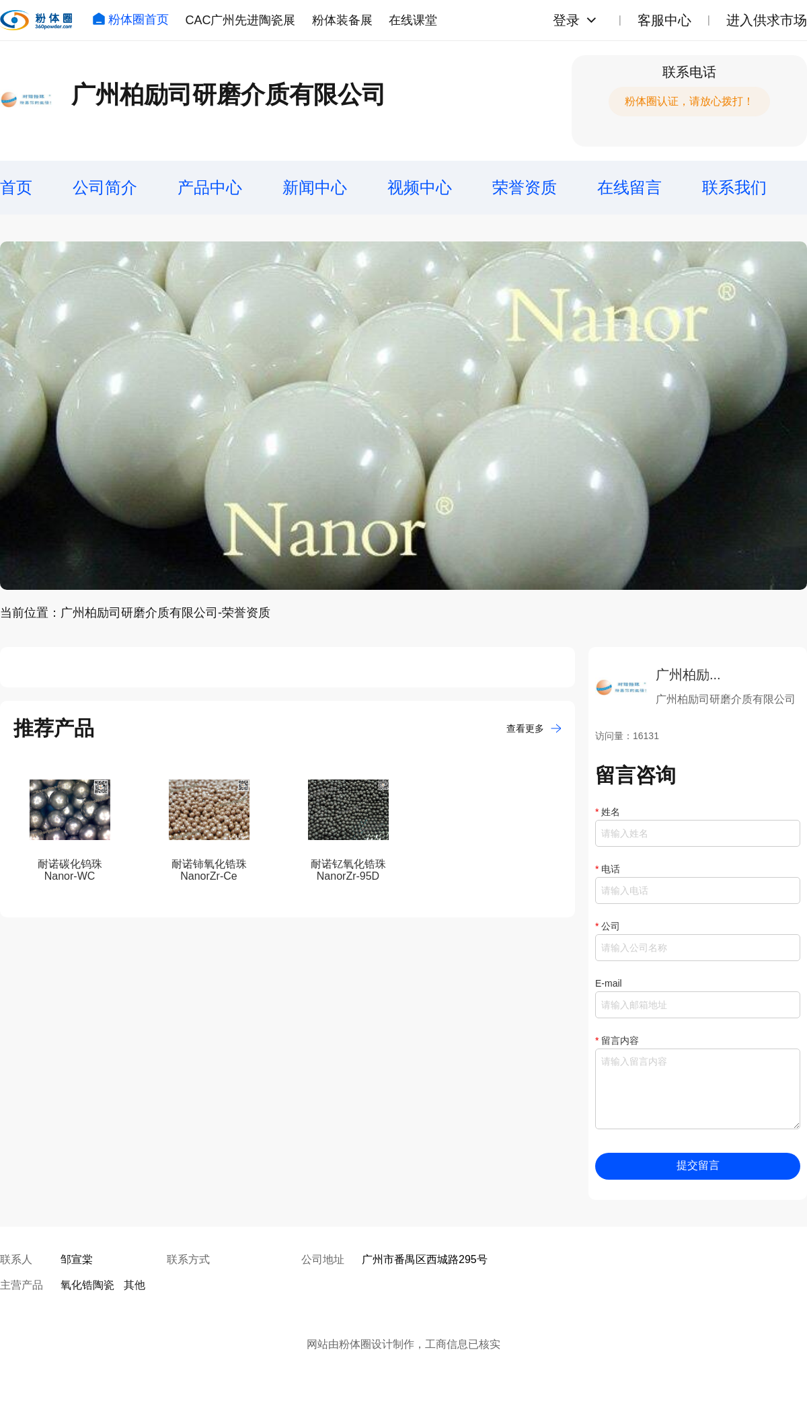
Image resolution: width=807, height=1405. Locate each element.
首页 (16, 187)
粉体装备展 (342, 20)
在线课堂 (413, 20)
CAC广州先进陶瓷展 (240, 20)
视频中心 (419, 187)
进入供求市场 (766, 20)
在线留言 (629, 187)
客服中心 (664, 20)
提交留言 (698, 1165)
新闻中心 (314, 187)
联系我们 (734, 187)
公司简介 (105, 187)
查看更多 (534, 728)
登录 (566, 20)
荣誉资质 (524, 187)
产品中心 (210, 187)
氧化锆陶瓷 (87, 1285)
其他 (134, 1285)
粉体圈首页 (130, 19)
